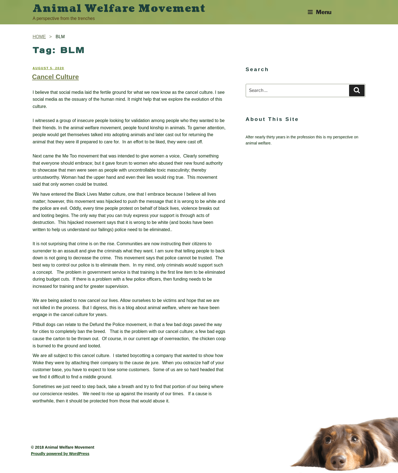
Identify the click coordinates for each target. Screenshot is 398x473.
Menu (319, 12)
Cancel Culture (55, 77)
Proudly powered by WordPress (60, 453)
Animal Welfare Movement (119, 8)
